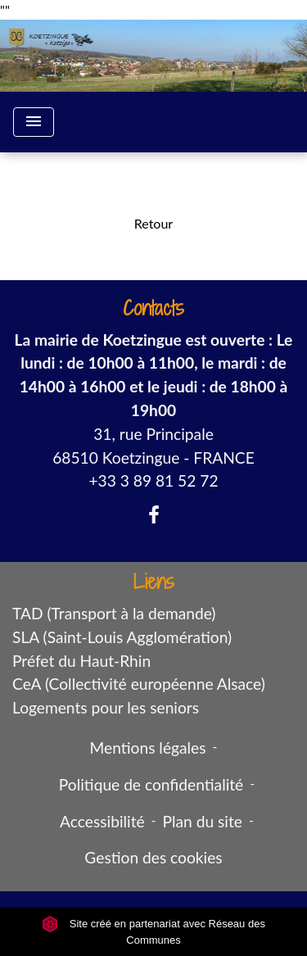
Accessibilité (102, 821)
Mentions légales (148, 747)
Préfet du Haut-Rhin (81, 660)
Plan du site (202, 821)
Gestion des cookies (153, 857)
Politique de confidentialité (151, 784)
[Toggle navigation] (33, 122)
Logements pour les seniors (105, 707)
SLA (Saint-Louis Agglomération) (122, 637)
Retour (153, 223)
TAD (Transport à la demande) (114, 613)
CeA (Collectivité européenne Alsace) (138, 683)
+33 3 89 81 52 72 (153, 480)
